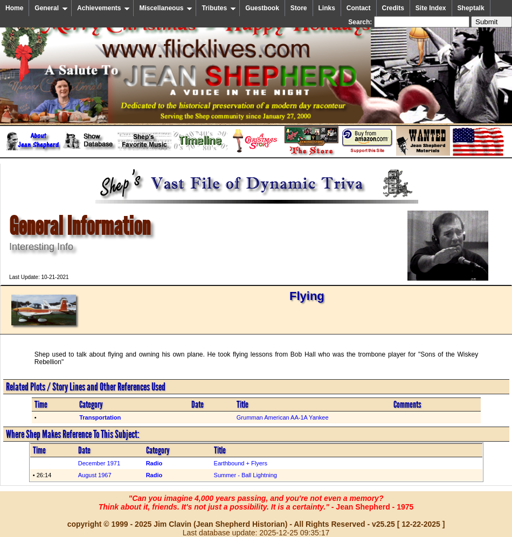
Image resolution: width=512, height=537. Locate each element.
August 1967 (95, 475)
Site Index (431, 8)
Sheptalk (471, 8)
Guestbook (262, 8)
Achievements (103, 8)
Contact (359, 8)
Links (327, 8)
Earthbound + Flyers (240, 463)
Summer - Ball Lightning (245, 475)
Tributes (219, 8)
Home (14, 8)
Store (298, 8)
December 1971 (99, 463)
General (51, 8)
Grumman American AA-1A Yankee (283, 417)
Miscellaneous (165, 8)
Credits (393, 8)
